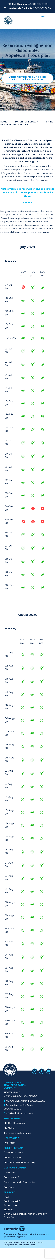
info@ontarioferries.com (19, 1113)
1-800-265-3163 (27, 64)
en (43, 17)
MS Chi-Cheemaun (26, 122)
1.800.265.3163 (25, 1101)
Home (3, 122)
